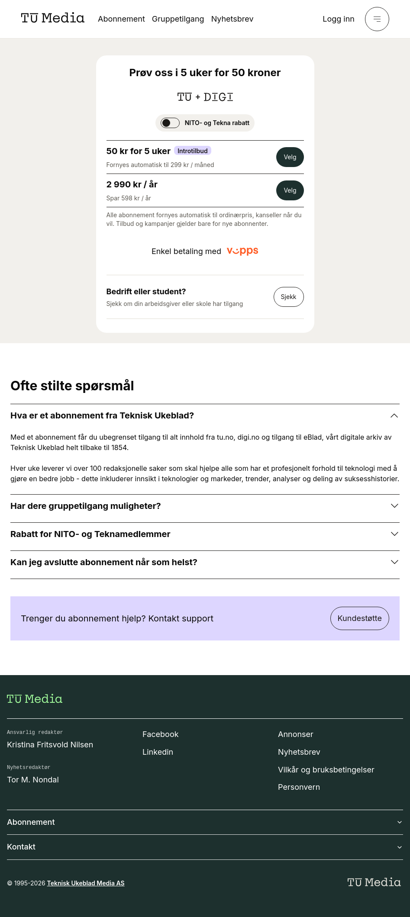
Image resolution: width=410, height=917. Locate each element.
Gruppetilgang (178, 18)
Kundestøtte (360, 618)
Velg (290, 157)
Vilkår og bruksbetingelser (326, 769)
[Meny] (377, 19)
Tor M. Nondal (33, 779)
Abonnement (121, 18)
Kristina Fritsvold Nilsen (50, 744)
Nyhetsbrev (232, 18)
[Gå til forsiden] (34, 698)
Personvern (299, 787)
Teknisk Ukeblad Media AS (86, 883)
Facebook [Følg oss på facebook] (160, 734)
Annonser (295, 734)
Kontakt (205, 846)
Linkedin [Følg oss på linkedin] (157, 751)
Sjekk (289, 296)
